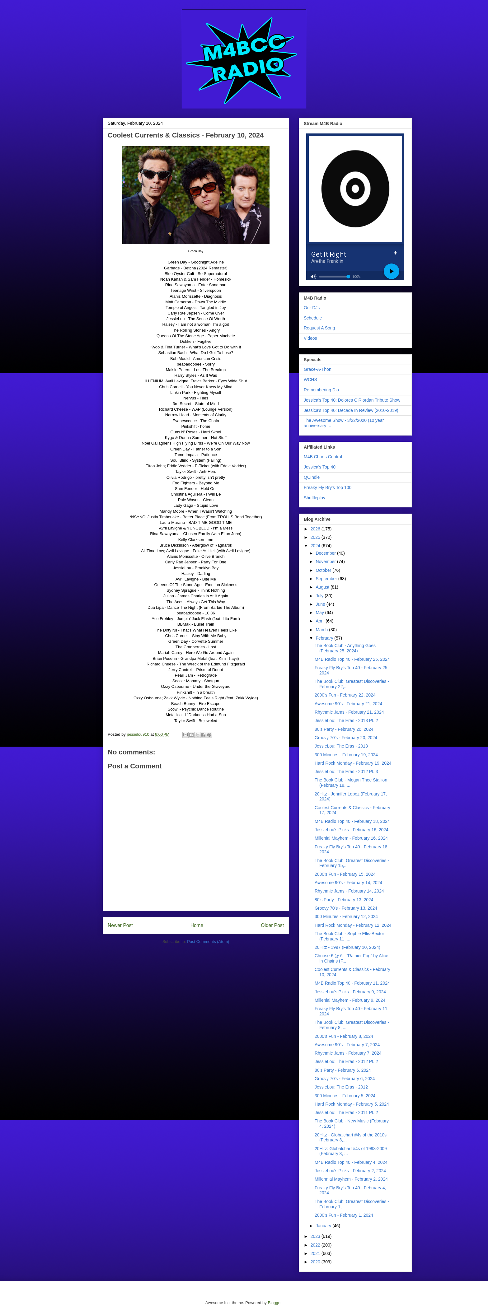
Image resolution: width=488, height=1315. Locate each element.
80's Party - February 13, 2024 (344, 899)
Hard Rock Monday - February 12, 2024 (353, 925)
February (325, 638)
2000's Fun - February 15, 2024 (345, 874)
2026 (316, 528)
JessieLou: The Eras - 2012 (341, 1086)
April (321, 620)
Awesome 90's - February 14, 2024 (348, 882)
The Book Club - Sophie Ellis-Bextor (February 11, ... (349, 936)
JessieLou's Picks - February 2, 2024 (350, 1170)
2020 (316, 1261)
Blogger (274, 1302)
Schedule (313, 317)
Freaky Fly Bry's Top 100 (327, 487)
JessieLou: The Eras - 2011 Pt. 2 (346, 1112)
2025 (316, 537)
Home (197, 925)
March (322, 629)
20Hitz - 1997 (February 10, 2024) (347, 947)
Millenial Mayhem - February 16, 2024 (351, 838)
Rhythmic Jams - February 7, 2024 (348, 1053)
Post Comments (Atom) (208, 941)
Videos (310, 338)
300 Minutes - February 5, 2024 (345, 1095)
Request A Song (319, 327)
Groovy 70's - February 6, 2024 (345, 1078)
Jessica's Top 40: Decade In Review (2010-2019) (351, 410)
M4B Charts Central (323, 456)
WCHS (310, 379)
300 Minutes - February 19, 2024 (346, 754)
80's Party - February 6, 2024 (343, 1070)
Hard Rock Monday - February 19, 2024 (353, 763)
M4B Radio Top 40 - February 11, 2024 (352, 983)
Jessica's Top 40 (320, 466)
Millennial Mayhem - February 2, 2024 (351, 1179)
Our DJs (312, 307)
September (327, 578)
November (326, 561)
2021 (316, 1253)
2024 (316, 545)
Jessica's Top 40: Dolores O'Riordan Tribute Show (352, 400)
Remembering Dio (321, 389)
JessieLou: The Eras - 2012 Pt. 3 (346, 771)
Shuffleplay (314, 497)
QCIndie (312, 477)
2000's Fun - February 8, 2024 (344, 1036)
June (321, 604)
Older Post (272, 925)
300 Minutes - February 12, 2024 (346, 916)
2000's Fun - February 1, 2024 (344, 1215)
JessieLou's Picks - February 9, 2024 (350, 991)
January (324, 1225)
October (324, 570)
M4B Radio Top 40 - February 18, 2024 (352, 821)
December (326, 553)
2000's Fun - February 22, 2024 (345, 694)
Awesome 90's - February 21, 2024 (348, 703)
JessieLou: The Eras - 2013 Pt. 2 (346, 720)
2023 (316, 1236)
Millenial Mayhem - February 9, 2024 (350, 1000)
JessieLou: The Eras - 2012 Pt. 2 (346, 1061)
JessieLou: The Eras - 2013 (341, 746)
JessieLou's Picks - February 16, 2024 (351, 829)
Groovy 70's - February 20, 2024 (346, 737)
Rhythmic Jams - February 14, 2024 (349, 890)
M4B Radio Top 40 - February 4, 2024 (351, 1162)
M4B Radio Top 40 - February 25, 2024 (352, 659)
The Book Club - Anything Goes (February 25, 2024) (345, 648)
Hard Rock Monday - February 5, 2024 (352, 1104)
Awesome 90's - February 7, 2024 (347, 1044)
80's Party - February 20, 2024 (344, 729)
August (323, 587)
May (320, 612)
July (320, 595)
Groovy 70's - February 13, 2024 (346, 908)
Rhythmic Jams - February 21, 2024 (349, 712)
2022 (316, 1245)
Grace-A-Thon (317, 369)
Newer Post (120, 925)
